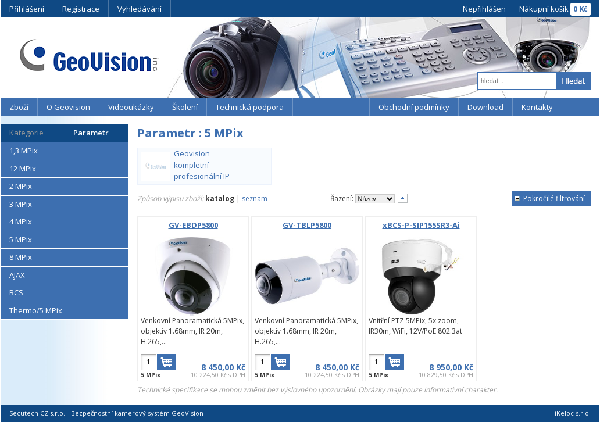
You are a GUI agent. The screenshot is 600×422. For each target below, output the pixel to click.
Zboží (18, 107)
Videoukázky (131, 107)
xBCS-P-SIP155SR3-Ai (421, 225)
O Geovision (68, 107)
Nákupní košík (544, 8)
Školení (185, 107)
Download (485, 107)
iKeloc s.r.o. (573, 413)
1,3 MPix (23, 150)
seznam (254, 198)
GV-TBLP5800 (307, 225)
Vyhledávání (139, 8)
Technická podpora (250, 107)
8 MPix (20, 257)
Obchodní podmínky (413, 107)
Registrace (80, 8)
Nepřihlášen (484, 8)
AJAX (17, 275)
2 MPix (20, 186)
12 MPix (22, 168)
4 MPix (20, 221)
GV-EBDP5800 (193, 225)
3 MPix (20, 204)
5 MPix (20, 239)
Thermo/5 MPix (35, 310)
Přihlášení (26, 8)
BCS (16, 292)
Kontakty (537, 107)
